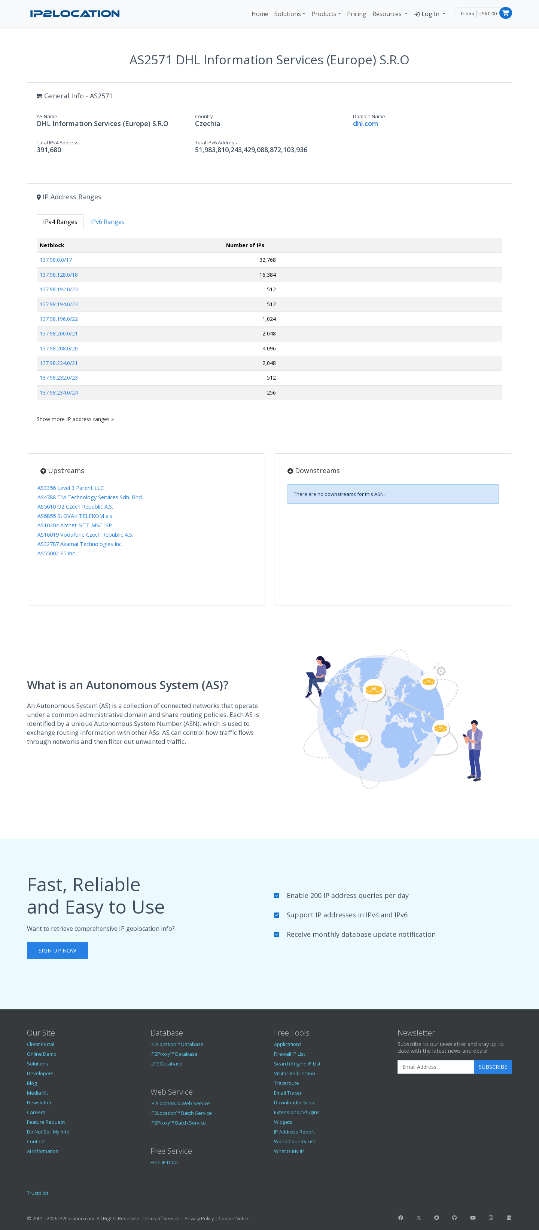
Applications (288, 1044)
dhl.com (365, 123)
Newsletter (39, 1102)
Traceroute (286, 1083)
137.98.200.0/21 (59, 333)
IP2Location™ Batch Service (181, 1113)
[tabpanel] (269, 330)
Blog (32, 1083)
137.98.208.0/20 (59, 348)
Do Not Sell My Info (48, 1131)
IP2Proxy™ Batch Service (178, 1122)
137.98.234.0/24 (59, 392)
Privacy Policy (199, 1218)
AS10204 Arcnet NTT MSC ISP (74, 525)
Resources (387, 14)
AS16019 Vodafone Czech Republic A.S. (85, 534)
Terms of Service (161, 1218)
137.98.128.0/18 (59, 274)
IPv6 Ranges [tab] (107, 222)
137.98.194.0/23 (59, 304)
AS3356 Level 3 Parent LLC (70, 487)
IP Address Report (294, 1131)
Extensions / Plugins (297, 1112)
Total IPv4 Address (58, 142)
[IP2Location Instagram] (491, 1217)
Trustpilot (37, 1193)
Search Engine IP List (297, 1063)
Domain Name (369, 116)
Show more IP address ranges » (75, 419)
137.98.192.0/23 (59, 289)
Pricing (356, 14)
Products (324, 14)
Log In (427, 14)
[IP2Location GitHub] (455, 1217)
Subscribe (493, 1066)
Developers (40, 1073)
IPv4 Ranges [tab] (60, 222)
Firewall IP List (289, 1053)
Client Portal (40, 1044)
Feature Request (46, 1122)
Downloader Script (295, 1102)
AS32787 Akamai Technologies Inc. (80, 543)
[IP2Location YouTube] (473, 1217)
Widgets (283, 1122)
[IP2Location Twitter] (418, 1217)
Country (204, 116)
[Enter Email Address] (436, 1067)
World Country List (294, 1141)
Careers (36, 1112)
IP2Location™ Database (177, 1044)
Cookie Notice (234, 1218)
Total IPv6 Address (216, 142)
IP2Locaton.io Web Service (180, 1103)
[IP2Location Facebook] (401, 1217)
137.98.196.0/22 (59, 318)
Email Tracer (288, 1092)
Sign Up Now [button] (57, 950)
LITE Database (166, 1063)
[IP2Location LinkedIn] (509, 1217)
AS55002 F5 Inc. (56, 553)
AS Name (47, 116)
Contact (35, 1141)
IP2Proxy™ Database (174, 1053)
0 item (467, 13)
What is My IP (289, 1151)
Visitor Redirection (294, 1073)
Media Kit (37, 1092)
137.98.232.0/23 (59, 377)
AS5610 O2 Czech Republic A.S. (75, 506)
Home (260, 14)
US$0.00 (487, 13)
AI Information (43, 1151)
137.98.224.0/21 (59, 362)
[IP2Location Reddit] (437, 1217)
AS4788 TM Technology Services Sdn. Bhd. (90, 497)
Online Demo (42, 1053)
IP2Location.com (76, 1218)
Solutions (287, 14)
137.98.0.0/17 (56, 259)
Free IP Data (164, 1162)
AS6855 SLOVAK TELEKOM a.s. (75, 515)
